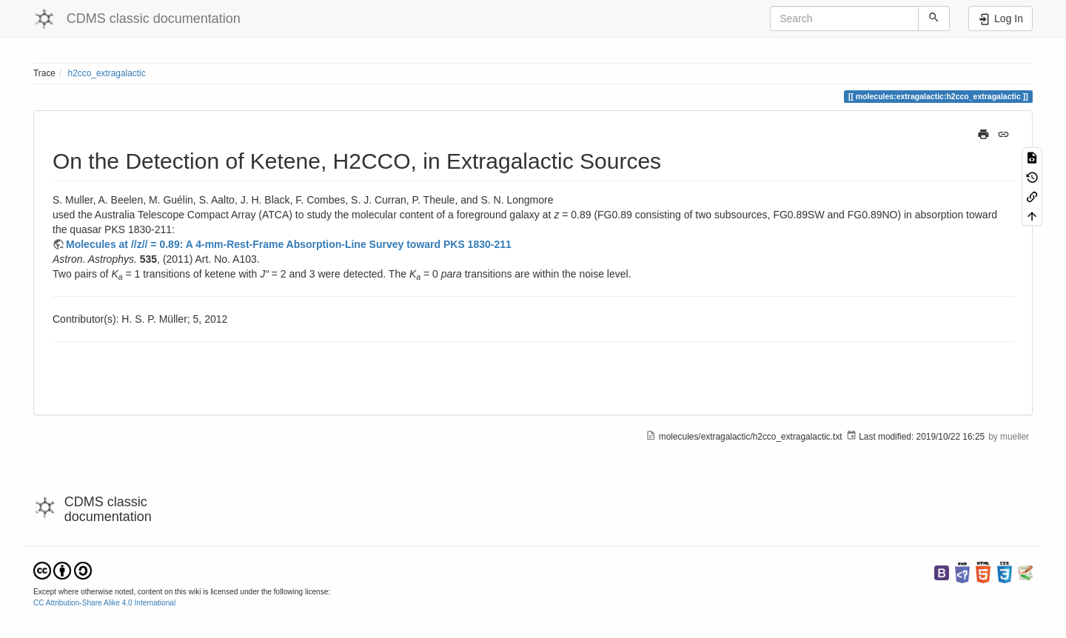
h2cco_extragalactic (107, 73)
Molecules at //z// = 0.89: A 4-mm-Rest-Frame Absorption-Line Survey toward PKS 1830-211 (289, 244)
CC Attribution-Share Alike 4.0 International (104, 603)
